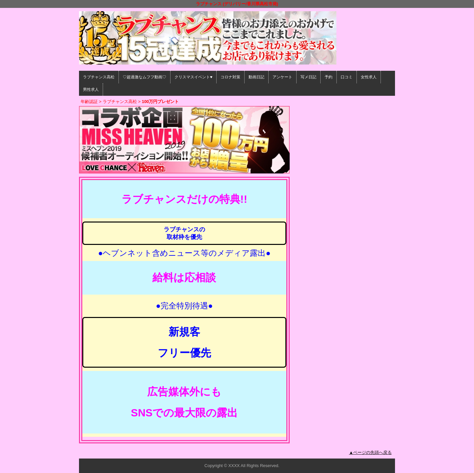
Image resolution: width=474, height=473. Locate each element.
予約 (328, 77)
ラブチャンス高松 (99, 77)
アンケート (282, 77)
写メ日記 (308, 77)
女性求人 (369, 77)
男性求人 (91, 89)
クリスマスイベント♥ (193, 77)
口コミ (347, 77)
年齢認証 (89, 101)
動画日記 (256, 77)
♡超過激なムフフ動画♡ (144, 77)
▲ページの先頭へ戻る (370, 452)
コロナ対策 (230, 77)
